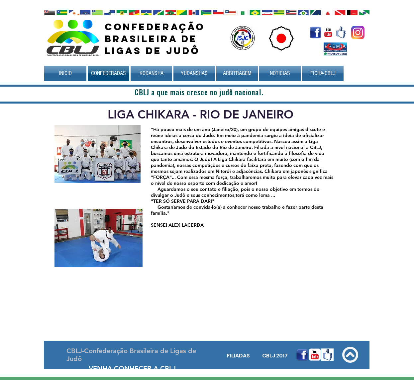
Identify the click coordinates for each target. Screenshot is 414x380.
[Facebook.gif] (315, 32)
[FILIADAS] (238, 356)
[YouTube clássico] (328, 32)
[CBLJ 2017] (275, 356)
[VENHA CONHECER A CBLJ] (132, 368)
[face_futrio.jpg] (341, 32)
